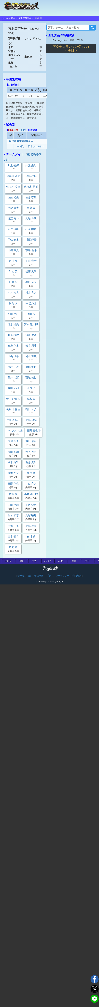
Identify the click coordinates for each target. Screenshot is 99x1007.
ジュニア (47, 561)
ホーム (5, 18)
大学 (34, 561)
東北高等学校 (25, 18)
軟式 (74, 561)
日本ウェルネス (36, 146)
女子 (87, 561)
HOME (8, 561)
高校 (13, 18)
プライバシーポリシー (57, 575)
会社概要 (38, 575)
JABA (60, 561)
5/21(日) (20, 146)
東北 (22, 130)
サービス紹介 (24, 575)
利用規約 (77, 575)
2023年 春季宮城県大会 (21, 141)
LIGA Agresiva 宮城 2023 (66, 40)
